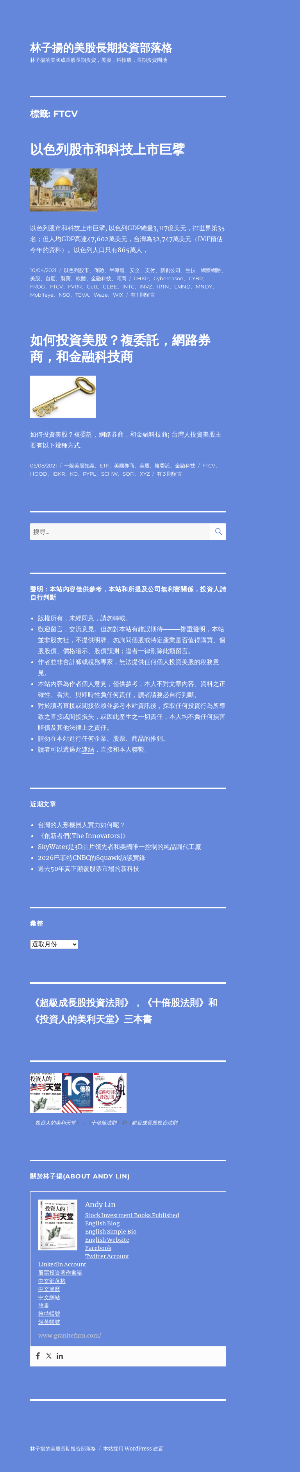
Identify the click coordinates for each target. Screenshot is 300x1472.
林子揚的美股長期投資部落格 (101, 47)
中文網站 (49, 1297)
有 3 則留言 (169, 474)
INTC (128, 286)
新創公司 (170, 270)
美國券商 (124, 465)
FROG (37, 286)
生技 (191, 270)
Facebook (98, 1248)
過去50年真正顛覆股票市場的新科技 (88, 868)
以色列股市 (76, 270)
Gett (92, 286)
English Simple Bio (111, 1231)
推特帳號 (49, 1313)
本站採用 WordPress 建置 (133, 1448)
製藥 (66, 278)
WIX (118, 295)
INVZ (145, 286)
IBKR (58, 474)
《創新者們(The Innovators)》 (83, 836)
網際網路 (211, 270)
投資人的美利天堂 (76, 1019)
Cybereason (169, 278)
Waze (101, 295)
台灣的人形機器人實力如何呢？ (81, 825)
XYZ (145, 474)
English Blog (102, 1223)
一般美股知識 (79, 465)
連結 (88, 749)
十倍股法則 (175, 1003)
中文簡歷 (49, 1289)
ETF (104, 465)
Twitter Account (107, 1256)
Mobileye (42, 295)
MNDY (204, 286)
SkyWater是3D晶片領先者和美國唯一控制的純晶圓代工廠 (119, 847)
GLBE (110, 286)
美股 (35, 278)
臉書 (43, 1305)
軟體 (81, 278)
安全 (135, 270)
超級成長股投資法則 (81, 1003)
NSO (64, 295)
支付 (150, 270)
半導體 (117, 270)
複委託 (162, 465)
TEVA (82, 295)
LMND (182, 286)
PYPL (89, 474)
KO (74, 474)
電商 (121, 278)
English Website (107, 1239)
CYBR (196, 278)
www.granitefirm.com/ (69, 1335)
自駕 (50, 278)
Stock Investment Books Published (132, 1215)
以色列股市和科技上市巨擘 (107, 149)
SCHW (109, 474)
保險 (99, 270)
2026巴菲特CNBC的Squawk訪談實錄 (91, 857)
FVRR (75, 286)
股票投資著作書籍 (60, 1272)
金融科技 (101, 278)
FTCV (56, 286)
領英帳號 (49, 1321)
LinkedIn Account (62, 1264)
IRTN (163, 286)
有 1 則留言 (142, 295)
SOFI (129, 474)
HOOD (38, 474)
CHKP (141, 278)
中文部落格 (52, 1280)
